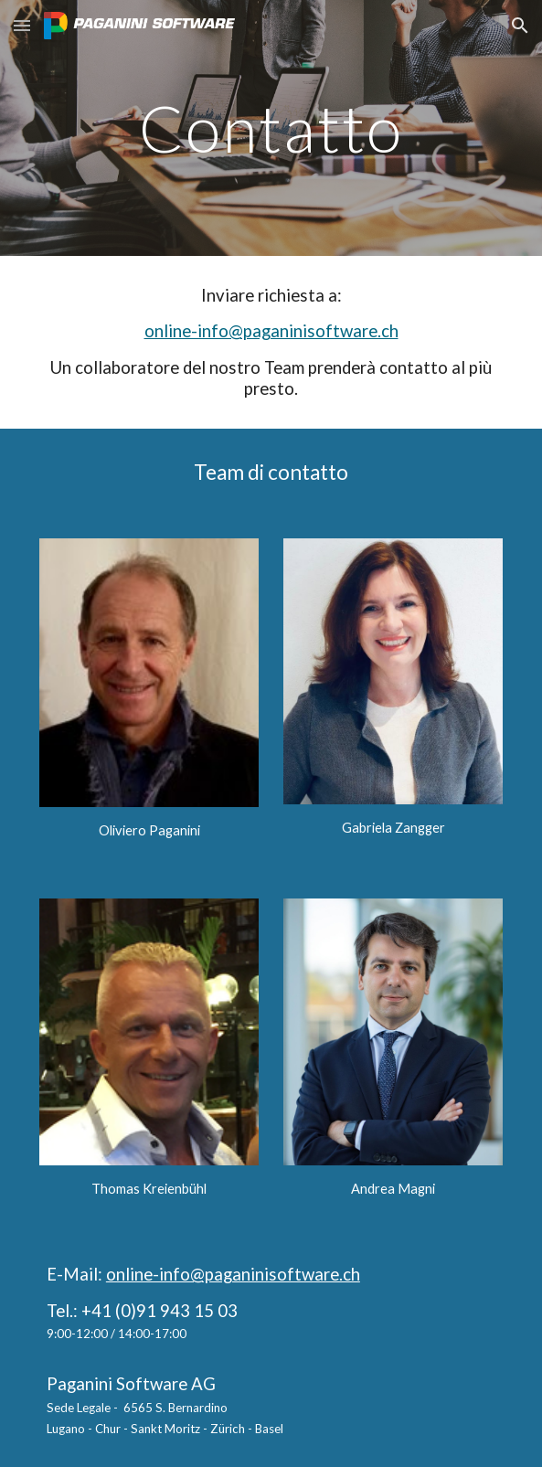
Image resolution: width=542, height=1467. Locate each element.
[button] (22, 25)
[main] (271, 128)
